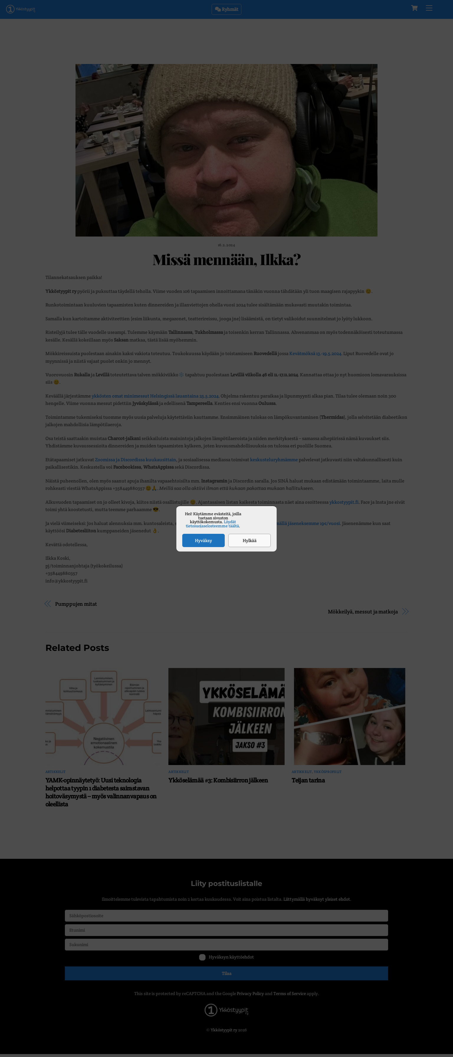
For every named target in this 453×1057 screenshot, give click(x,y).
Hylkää (250, 540)
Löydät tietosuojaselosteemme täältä (212, 523)
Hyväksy (203, 540)
